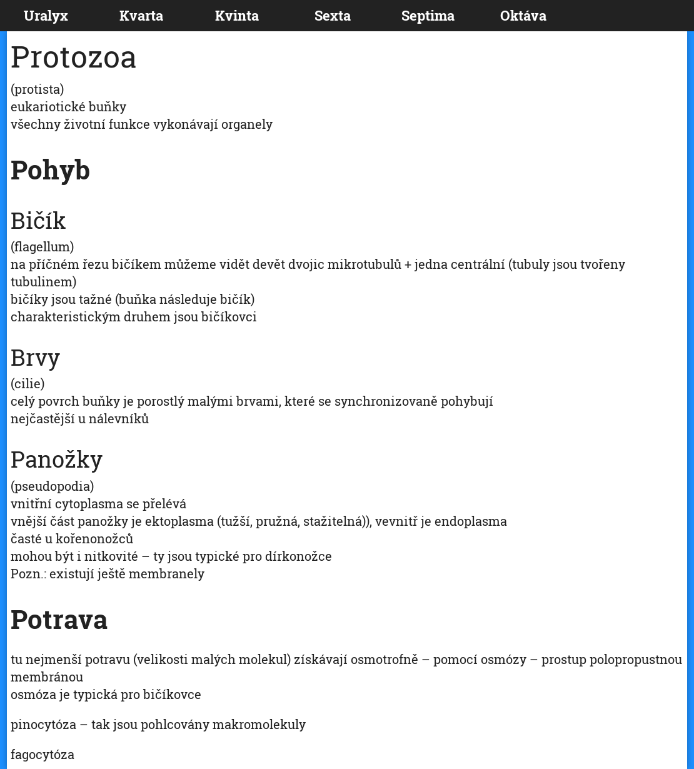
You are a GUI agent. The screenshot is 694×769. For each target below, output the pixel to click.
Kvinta (237, 15)
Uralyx (46, 15)
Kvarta (141, 15)
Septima (428, 15)
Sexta (332, 15)
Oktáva (523, 15)
